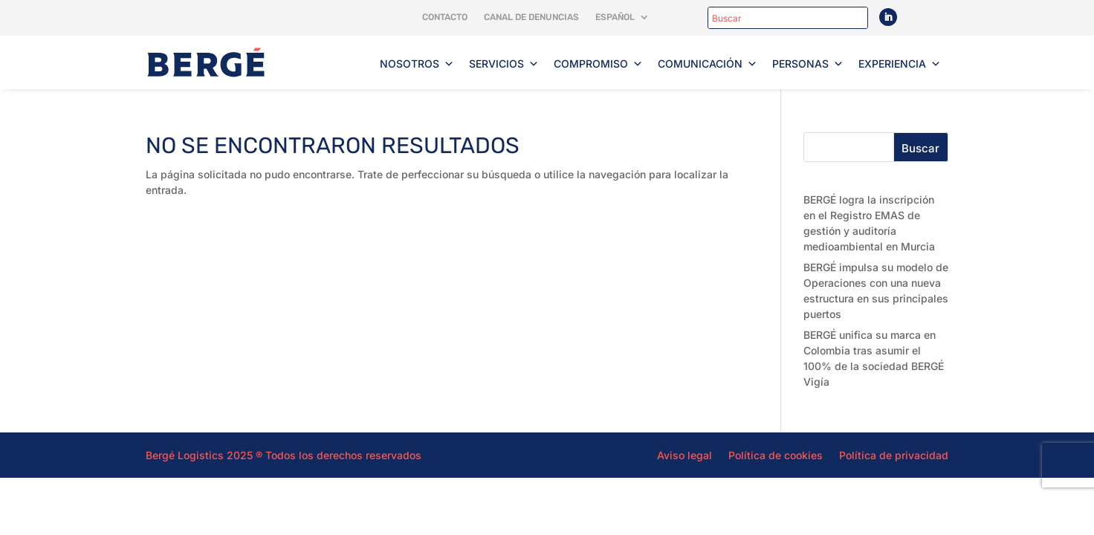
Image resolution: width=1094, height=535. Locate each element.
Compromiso (598, 64)
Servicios (504, 64)
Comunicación (707, 64)
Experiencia (899, 64)
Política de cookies (775, 455)
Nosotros (417, 64)
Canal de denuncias (531, 17)
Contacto (444, 17)
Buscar (920, 148)
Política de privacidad (893, 455)
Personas (808, 64)
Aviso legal (684, 455)
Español (615, 17)
